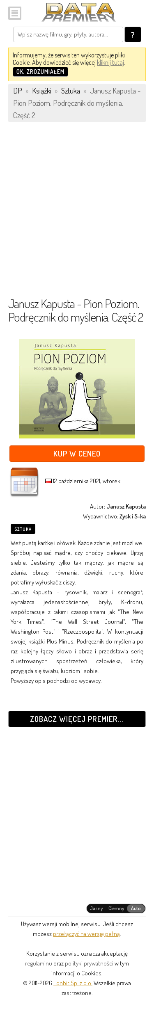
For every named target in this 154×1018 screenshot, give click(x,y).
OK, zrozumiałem (40, 71)
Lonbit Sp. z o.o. (72, 983)
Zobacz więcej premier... (77, 719)
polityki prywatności (89, 963)
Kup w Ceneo (77, 453)
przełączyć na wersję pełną (86, 934)
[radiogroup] (116, 908)
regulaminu (38, 963)
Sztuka (23, 529)
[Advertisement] (77, 213)
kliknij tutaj (110, 62)
